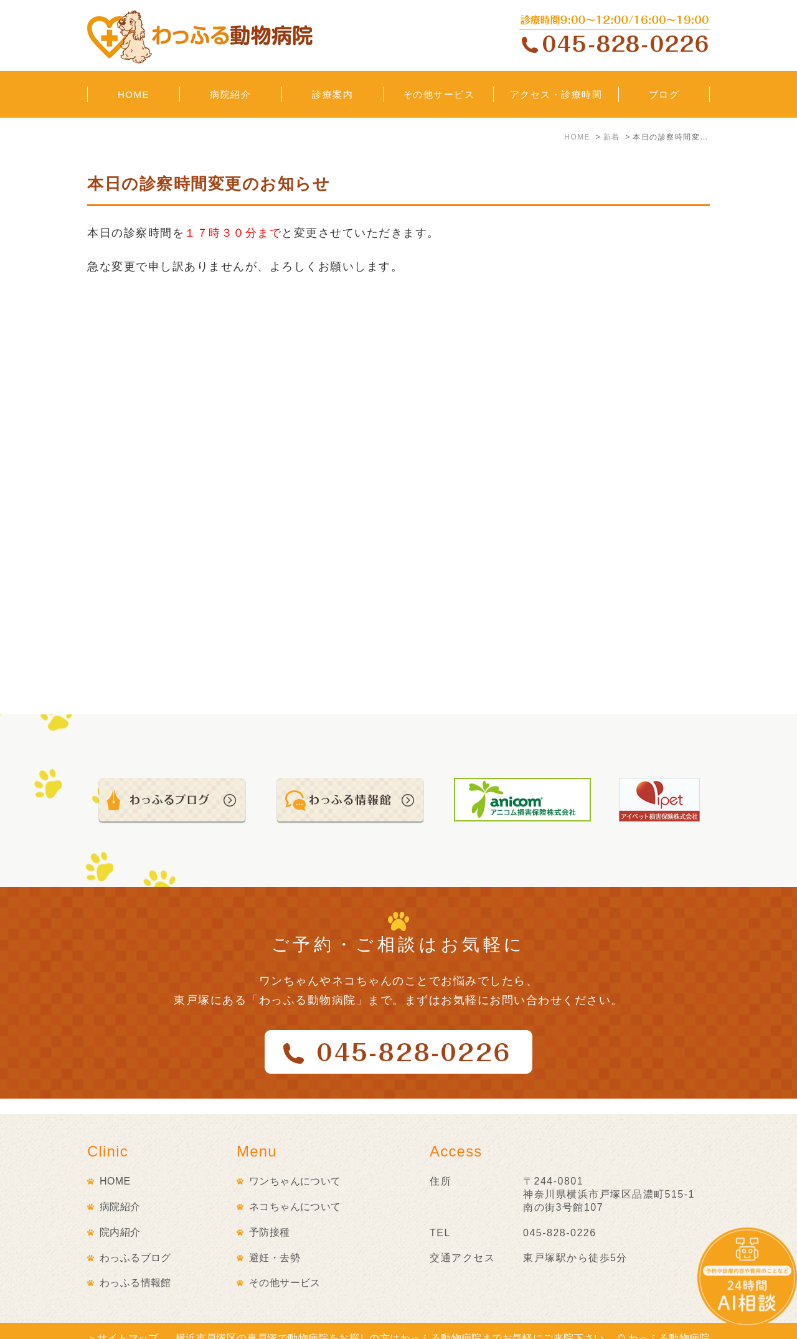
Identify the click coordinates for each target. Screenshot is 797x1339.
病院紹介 (120, 1191)
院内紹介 (120, 1216)
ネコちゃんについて (295, 1191)
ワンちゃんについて (295, 1165)
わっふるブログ (135, 1242)
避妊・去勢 (274, 1242)
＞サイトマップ (123, 1322)
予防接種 (269, 1216)
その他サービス (285, 1267)
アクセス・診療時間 (556, 94)
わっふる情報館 (135, 1267)
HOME (133, 94)
